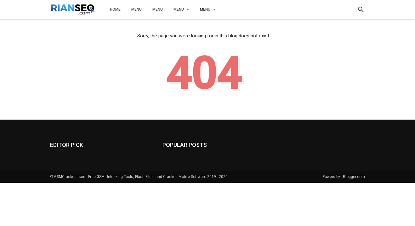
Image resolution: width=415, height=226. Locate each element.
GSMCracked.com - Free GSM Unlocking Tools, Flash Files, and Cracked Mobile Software (130, 177)
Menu (136, 9)
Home (115, 9)
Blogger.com (354, 177)
